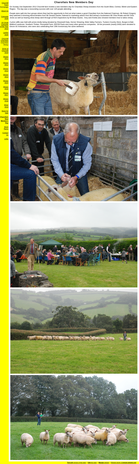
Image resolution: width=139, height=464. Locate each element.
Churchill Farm (5, 4)
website (104, 462)
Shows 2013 (5, 70)
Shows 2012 (5, 64)
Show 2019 (6, 106)
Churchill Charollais (4, 40)
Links (6, 139)
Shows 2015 (5, 82)
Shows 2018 (5, 100)
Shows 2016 (5, 88)
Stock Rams (6, 128)
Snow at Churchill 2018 (5, 51)
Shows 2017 (5, 94)
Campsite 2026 (4, 18)
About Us (4, 11)
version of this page (76, 462)
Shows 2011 (5, 58)
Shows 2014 (5, 76)
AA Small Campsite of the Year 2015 (4, 26)
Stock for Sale (5, 112)
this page (92, 462)
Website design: (123, 462)
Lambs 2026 (5, 34)
